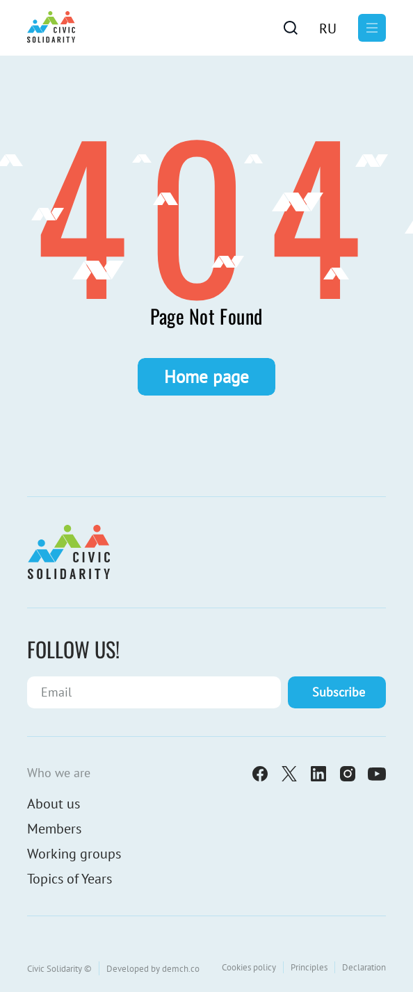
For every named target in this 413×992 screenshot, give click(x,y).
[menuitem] (328, 28)
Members (54, 829)
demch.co (181, 969)
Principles (309, 967)
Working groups (74, 854)
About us (53, 804)
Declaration (364, 967)
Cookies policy (249, 967)
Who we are (58, 773)
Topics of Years (69, 879)
